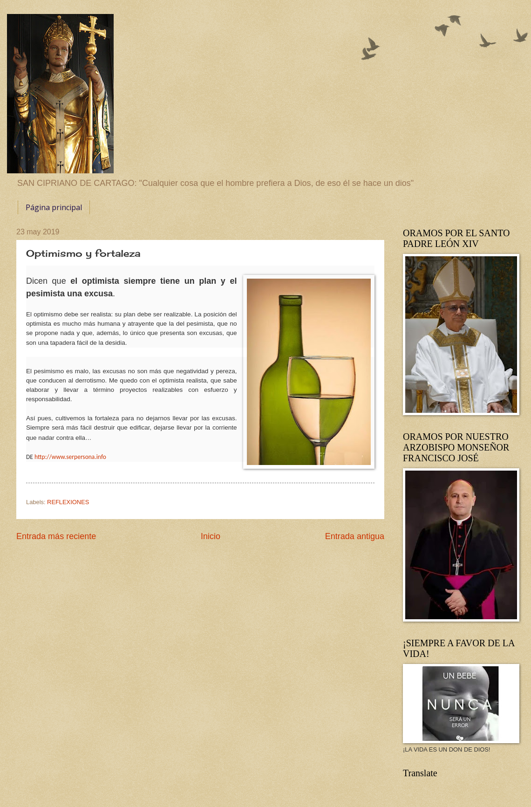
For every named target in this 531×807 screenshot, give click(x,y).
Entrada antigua (354, 536)
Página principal (54, 207)
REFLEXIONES (68, 502)
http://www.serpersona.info (70, 457)
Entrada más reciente (56, 536)
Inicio (210, 536)
